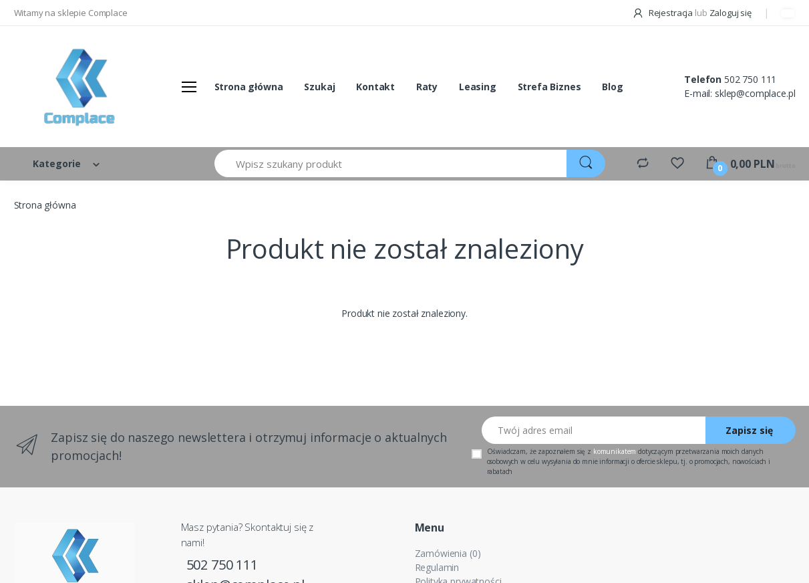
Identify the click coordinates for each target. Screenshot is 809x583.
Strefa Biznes (549, 86)
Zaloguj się (730, 13)
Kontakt (375, 86)
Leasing (477, 86)
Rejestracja (663, 13)
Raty (427, 86)
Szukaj (319, 86)
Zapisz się (749, 430)
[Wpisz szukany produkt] (391, 163)
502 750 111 (750, 79)
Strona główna (248, 86)
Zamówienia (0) (448, 553)
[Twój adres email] (594, 430)
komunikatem (614, 451)
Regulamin (437, 567)
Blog (612, 86)
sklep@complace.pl (755, 93)
